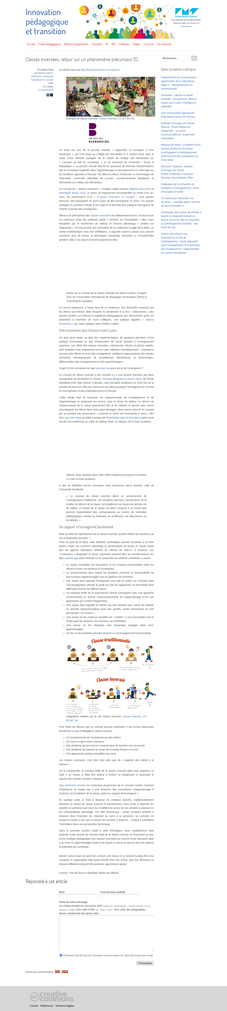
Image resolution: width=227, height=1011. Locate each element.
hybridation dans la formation (123, 417)
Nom (62, 892)
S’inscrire (149, 44)
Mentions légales (64, 1005)
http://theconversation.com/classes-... (101, 69)
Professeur (36, 76)
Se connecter (164, 44)
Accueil (31, 44)
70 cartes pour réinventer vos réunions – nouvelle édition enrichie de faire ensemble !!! (180, 202)
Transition (97, 44)
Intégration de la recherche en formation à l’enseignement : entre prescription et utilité (180, 188)
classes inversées (101, 215)
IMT (114, 44)
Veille (50, 83)
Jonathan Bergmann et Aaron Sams (122, 378)
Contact (34, 1005)
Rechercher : (170, 58)
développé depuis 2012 (72, 192)
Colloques (124, 44)
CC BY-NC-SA (126, 118)
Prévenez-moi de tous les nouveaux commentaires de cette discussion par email (108, 955)
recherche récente (75, 785)
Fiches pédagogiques (49, 44)
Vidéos (136, 44)
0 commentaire (45, 90)
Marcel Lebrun (45, 73)
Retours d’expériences (76, 44)
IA (107, 44)
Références (46, 1005)
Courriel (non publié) (112, 892)
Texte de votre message (73, 902)
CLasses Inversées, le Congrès (116, 197)
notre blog (75, 417)
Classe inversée (108, 118)
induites (69, 558)
